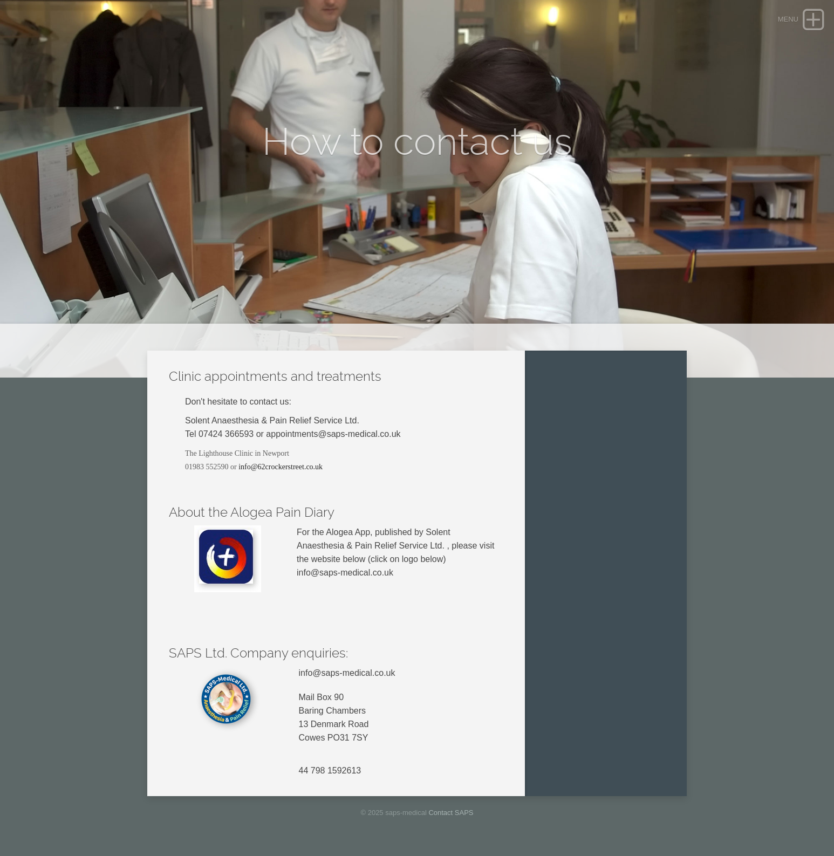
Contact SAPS (450, 813)
